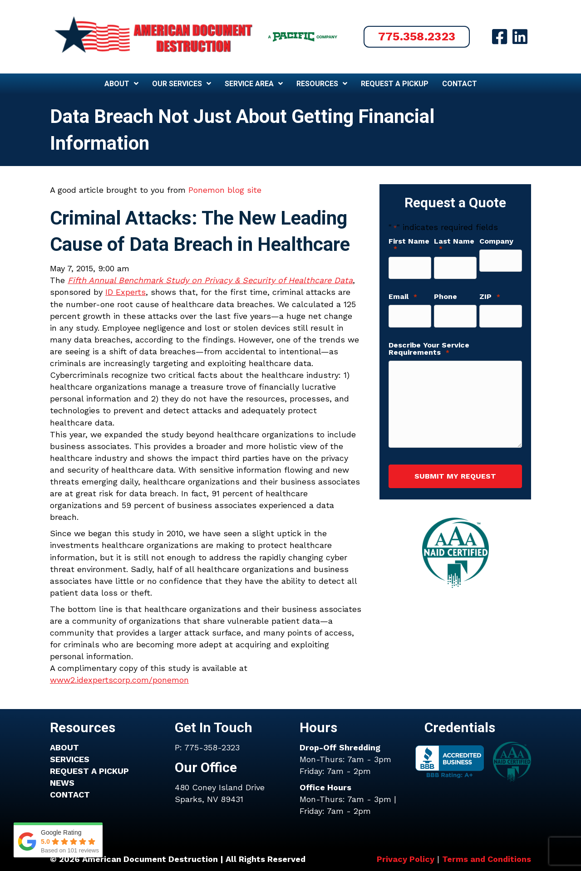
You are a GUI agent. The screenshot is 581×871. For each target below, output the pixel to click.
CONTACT (70, 794)
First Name (409, 245)
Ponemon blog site (224, 190)
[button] (417, 37)
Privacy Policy (405, 859)
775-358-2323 (212, 747)
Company (496, 241)
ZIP (489, 293)
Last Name (454, 245)
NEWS (62, 783)
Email (403, 293)
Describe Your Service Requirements (429, 341)
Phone (445, 293)
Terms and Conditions (486, 859)
